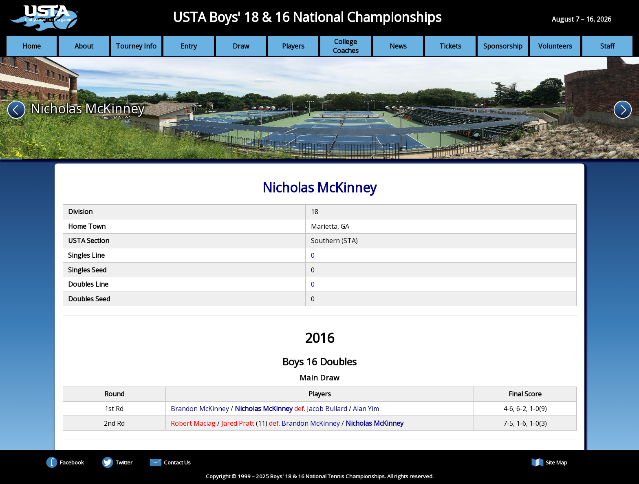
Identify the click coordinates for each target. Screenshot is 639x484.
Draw (241, 46)
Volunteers (555, 46)
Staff (607, 46)
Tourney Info (136, 46)
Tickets (450, 46)
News (398, 46)
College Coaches (346, 46)
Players (293, 46)
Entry (189, 46)
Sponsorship (502, 46)
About (84, 46)
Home (31, 46)
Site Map (549, 462)
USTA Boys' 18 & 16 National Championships (307, 17)
